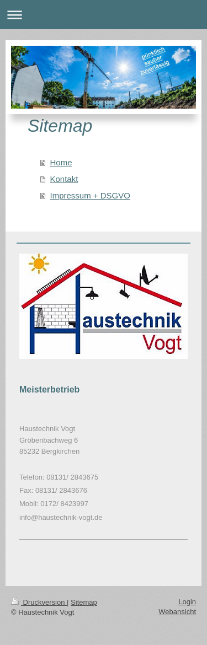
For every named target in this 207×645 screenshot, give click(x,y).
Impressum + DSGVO (90, 195)
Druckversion (39, 602)
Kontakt (64, 179)
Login (187, 602)
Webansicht (177, 612)
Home (61, 162)
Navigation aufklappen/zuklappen (103, 14)
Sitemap (84, 602)
